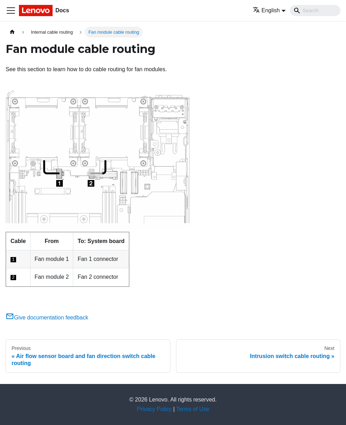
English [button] (266, 10)
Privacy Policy (154, 409)
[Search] (315, 10)
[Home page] (12, 32)
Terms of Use (192, 409)
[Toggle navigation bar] (11, 10)
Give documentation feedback (47, 318)
